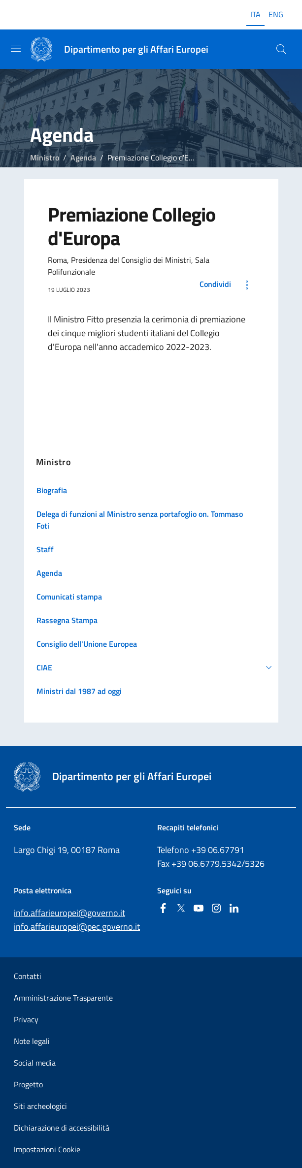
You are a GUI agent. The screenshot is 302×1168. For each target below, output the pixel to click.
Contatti (27, 976)
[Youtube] (198, 908)
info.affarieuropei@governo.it (69, 912)
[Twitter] (181, 908)
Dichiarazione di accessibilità (61, 1128)
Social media (35, 1063)
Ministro (44, 157)
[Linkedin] (234, 908)
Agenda (83, 157)
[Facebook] (163, 908)
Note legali (32, 1041)
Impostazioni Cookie (47, 1149)
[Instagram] (216, 908)
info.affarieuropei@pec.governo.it (77, 926)
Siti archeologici (40, 1106)
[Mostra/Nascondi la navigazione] (16, 48)
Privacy (26, 1019)
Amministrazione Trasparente (63, 998)
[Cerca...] (281, 49)
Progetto (28, 1084)
